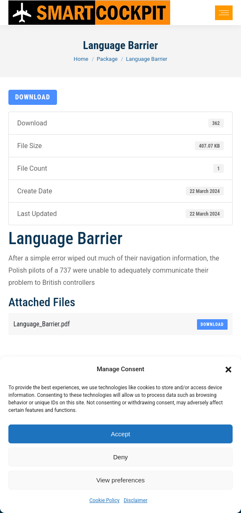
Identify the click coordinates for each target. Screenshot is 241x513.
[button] (228, 369)
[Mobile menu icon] (224, 12)
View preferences (120, 480)
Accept (120, 433)
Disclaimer (136, 500)
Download (32, 97)
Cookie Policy (104, 500)
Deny (120, 457)
